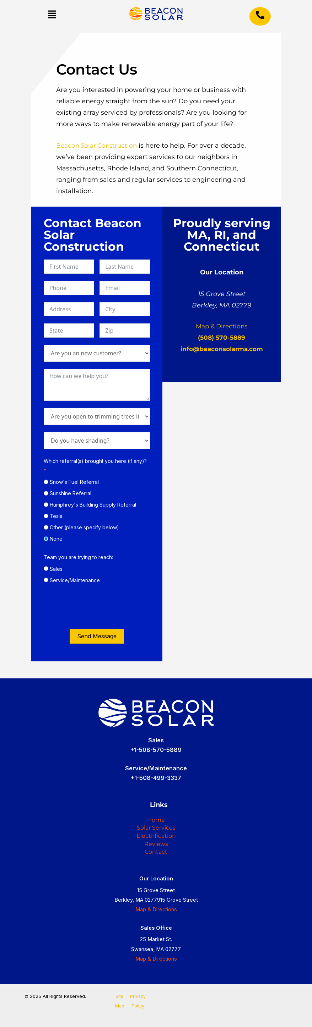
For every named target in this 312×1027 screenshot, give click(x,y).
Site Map (119, 1001)
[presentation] (98, 608)
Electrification (156, 827)
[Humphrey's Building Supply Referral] (46, 504)
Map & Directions (221, 326)
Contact (156, 850)
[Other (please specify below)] (46, 527)
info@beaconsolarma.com (221, 349)
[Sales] (46, 568)
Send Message (97, 636)
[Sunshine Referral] (46, 493)
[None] (46, 538)
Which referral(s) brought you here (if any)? (95, 461)
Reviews (156, 839)
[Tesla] (46, 516)
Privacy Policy (138, 1001)
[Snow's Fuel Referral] (46, 482)
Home (156, 805)
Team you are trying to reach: (78, 557)
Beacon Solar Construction (98, 145)
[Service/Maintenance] (46, 580)
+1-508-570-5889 (156, 733)
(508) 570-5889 (221, 338)
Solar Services (156, 816)
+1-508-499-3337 (156, 761)
